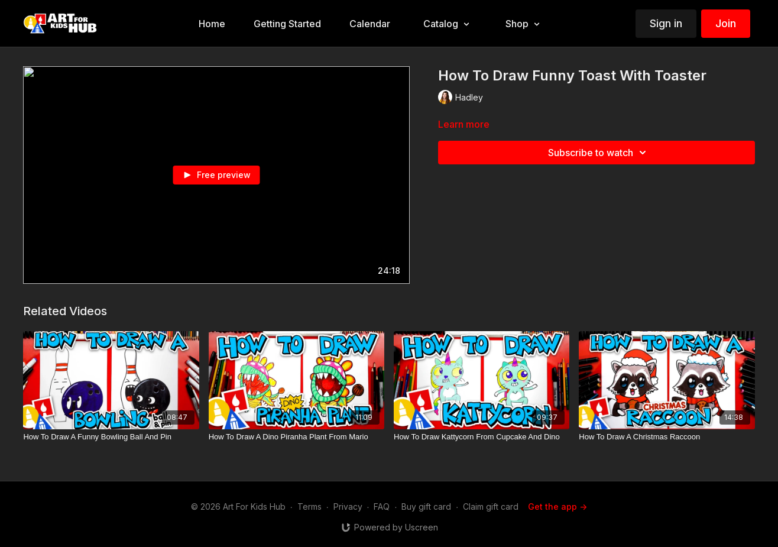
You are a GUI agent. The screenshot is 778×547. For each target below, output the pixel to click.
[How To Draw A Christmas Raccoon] (666, 437)
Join (725, 23)
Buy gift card (426, 506)
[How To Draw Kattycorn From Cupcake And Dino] (481, 437)
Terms (309, 506)
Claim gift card (490, 506)
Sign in (666, 23)
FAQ (382, 506)
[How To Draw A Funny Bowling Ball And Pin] (111, 437)
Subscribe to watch (599, 152)
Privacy (347, 506)
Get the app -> (557, 506)
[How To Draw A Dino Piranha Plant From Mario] (296, 437)
